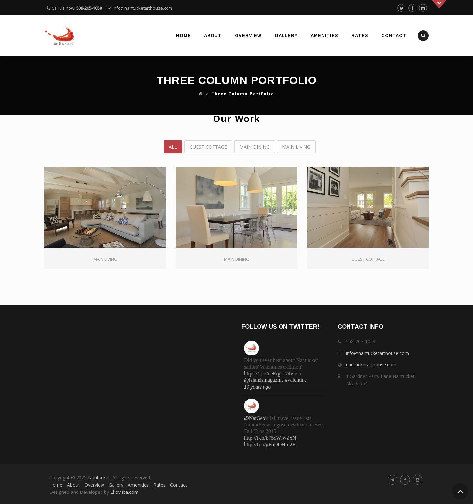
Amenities (324, 35)
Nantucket (99, 477)
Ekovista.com (124, 492)
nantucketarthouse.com (371, 364)
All (173, 147)
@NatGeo (254, 418)
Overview (248, 35)
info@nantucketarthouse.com (142, 8)
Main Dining (254, 147)
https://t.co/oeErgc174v (268, 373)
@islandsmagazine (263, 380)
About (213, 35)
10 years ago (257, 387)
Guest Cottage (208, 147)
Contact (393, 35)
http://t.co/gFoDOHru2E (270, 444)
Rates (359, 35)
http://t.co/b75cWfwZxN (270, 438)
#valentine (296, 380)
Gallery (286, 35)
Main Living (296, 147)
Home (183, 35)
